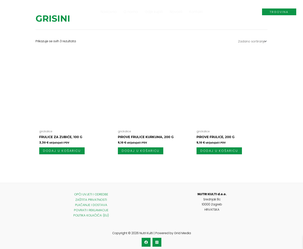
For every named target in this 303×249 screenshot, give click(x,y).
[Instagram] (156, 240)
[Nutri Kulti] (15, 11)
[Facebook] (146, 240)
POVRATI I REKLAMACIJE (91, 209)
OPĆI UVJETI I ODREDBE (91, 194)
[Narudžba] (252, 41)
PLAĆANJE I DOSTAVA (91, 204)
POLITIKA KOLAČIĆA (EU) (91, 214)
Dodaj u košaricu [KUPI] (62, 150)
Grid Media (182, 232)
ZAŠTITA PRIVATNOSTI (91, 199)
